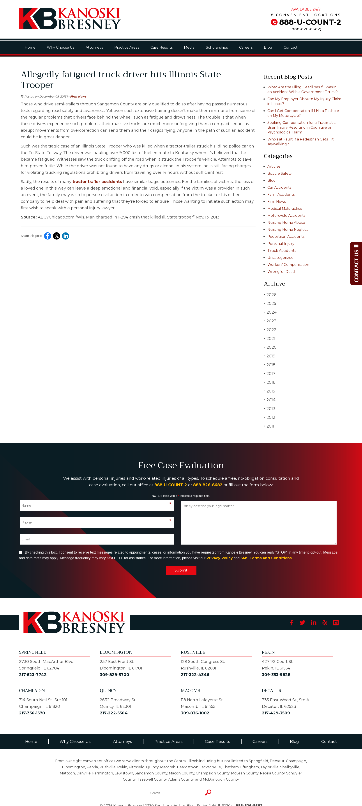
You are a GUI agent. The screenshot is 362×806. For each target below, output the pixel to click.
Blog (268, 47)
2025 (270, 303)
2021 (269, 338)
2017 (269, 373)
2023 (270, 321)
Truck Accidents (281, 251)
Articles (273, 166)
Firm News (78, 96)
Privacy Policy (220, 558)
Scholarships (217, 47)
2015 (269, 391)
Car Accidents (279, 187)
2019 (269, 356)
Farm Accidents (281, 194)
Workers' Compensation (288, 265)
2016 (269, 382)
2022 (270, 330)
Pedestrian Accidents (285, 236)
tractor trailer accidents (97, 181)
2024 (270, 312)
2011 (269, 426)
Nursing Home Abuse (286, 222)
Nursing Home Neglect (287, 229)
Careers (246, 47)
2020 (270, 347)
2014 (269, 400)
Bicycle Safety (279, 173)
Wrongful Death (282, 272)
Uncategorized (280, 258)
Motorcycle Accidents (286, 215)
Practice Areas (126, 47)
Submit (181, 570)
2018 (269, 365)
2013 (269, 408)
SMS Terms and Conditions (266, 558)
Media (189, 47)
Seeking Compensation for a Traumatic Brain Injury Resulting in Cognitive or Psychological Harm (301, 127)
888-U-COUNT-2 (310, 22)
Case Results (161, 47)
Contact (291, 47)
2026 (270, 294)
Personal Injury (280, 243)
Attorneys (94, 47)
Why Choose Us (60, 47)
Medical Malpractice (284, 208)
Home (30, 47)
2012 (269, 417)
